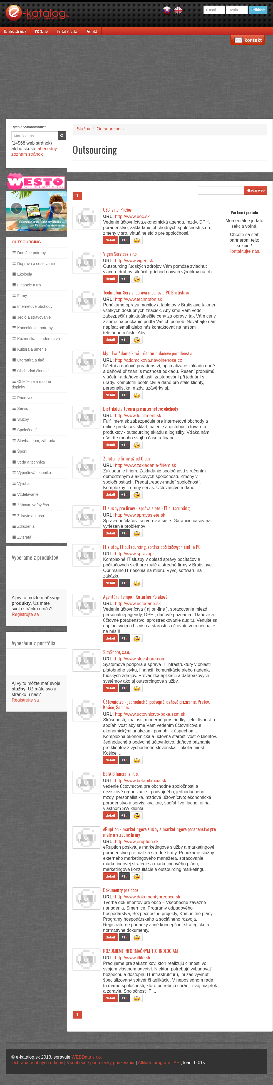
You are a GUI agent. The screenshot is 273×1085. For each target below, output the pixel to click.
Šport (19, 451)
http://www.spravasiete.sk (140, 515)
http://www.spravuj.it (135, 553)
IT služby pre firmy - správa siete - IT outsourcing (146, 508)
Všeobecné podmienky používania (101, 1062)
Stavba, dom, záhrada (33, 441)
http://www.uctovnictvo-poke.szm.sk (150, 714)
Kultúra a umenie (29, 349)
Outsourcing (108, 129)
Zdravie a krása (28, 516)
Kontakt (91, 31)
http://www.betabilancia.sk (140, 780)
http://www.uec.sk (132, 216)
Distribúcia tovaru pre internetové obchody (140, 408)
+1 (124, 240)
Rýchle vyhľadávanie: (28, 127)
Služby (20, 419)
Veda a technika (28, 462)
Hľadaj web (256, 190)
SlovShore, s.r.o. (116, 652)
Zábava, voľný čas (30, 505)
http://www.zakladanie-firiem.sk (145, 465)
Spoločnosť (24, 430)
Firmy (19, 295)
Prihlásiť (258, 10)
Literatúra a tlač (28, 360)
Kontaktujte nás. (244, 251)
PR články (41, 31)
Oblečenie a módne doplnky (31, 384)
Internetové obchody (32, 306)
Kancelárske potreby (32, 328)
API (177, 1062)
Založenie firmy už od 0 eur (126, 458)
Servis (20, 408)
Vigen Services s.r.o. (120, 254)
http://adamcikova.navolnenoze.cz (148, 360)
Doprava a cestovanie (33, 263)
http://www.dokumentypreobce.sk (147, 897)
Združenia (23, 526)
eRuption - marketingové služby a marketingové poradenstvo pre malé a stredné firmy (159, 832)
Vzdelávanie (25, 494)
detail (110, 240)
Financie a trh (26, 285)
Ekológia (22, 274)
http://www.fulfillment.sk (138, 415)
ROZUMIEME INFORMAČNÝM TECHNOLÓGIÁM (140, 951)
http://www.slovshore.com (140, 659)
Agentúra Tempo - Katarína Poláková (135, 596)
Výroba (20, 483)
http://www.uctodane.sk (138, 603)
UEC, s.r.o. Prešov (117, 209)
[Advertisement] (136, 77)
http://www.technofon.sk (138, 299)
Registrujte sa (25, 614)
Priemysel (23, 397)
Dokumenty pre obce (120, 890)
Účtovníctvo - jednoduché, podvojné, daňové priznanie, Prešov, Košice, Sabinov (156, 704)
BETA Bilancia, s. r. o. (120, 774)
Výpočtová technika (31, 472)
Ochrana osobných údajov (37, 1062)
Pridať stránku (67, 31)
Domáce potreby (29, 253)
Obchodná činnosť (30, 371)
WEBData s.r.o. (86, 1057)
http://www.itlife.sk (132, 957)
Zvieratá (21, 537)
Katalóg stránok (15, 31)
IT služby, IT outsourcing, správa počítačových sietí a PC (151, 547)
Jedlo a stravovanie (31, 317)
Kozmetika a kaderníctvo (36, 338)
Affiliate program (154, 1062)
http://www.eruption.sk (137, 841)
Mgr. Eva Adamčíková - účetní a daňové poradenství (147, 353)
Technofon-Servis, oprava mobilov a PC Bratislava (146, 292)
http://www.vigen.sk (134, 260)
